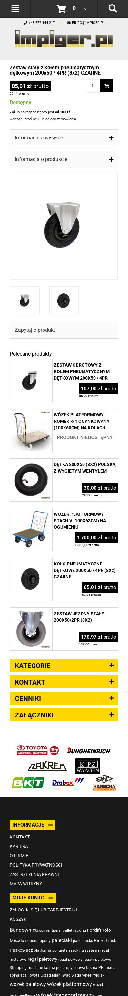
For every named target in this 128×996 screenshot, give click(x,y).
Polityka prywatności (36, 865)
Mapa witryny (26, 883)
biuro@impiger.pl (85, 23)
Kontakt (20, 836)
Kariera (19, 846)
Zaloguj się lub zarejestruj (43, 909)
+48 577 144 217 (39, 23)
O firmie (19, 855)
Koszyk (18, 919)
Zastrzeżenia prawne (35, 874)
